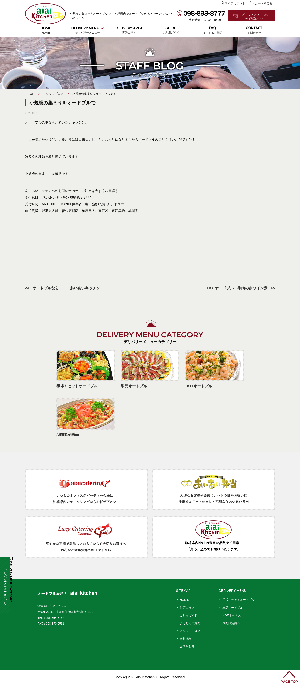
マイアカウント (235, 3)
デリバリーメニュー (87, 32)
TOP (31, 93)
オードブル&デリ (68, 593)
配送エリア (129, 32)
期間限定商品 (231, 623)
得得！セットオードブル (238, 599)
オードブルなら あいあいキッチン (66, 288)
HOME (46, 32)
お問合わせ (254, 32)
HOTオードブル (232, 615)
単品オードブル (232, 607)
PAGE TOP (289, 677)
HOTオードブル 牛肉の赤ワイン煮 (237, 288)
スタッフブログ (53, 93)
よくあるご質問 (212, 32)
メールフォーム (258, 16)
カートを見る (263, 3)
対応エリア (187, 607)
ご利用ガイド (171, 32)
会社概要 (185, 638)
